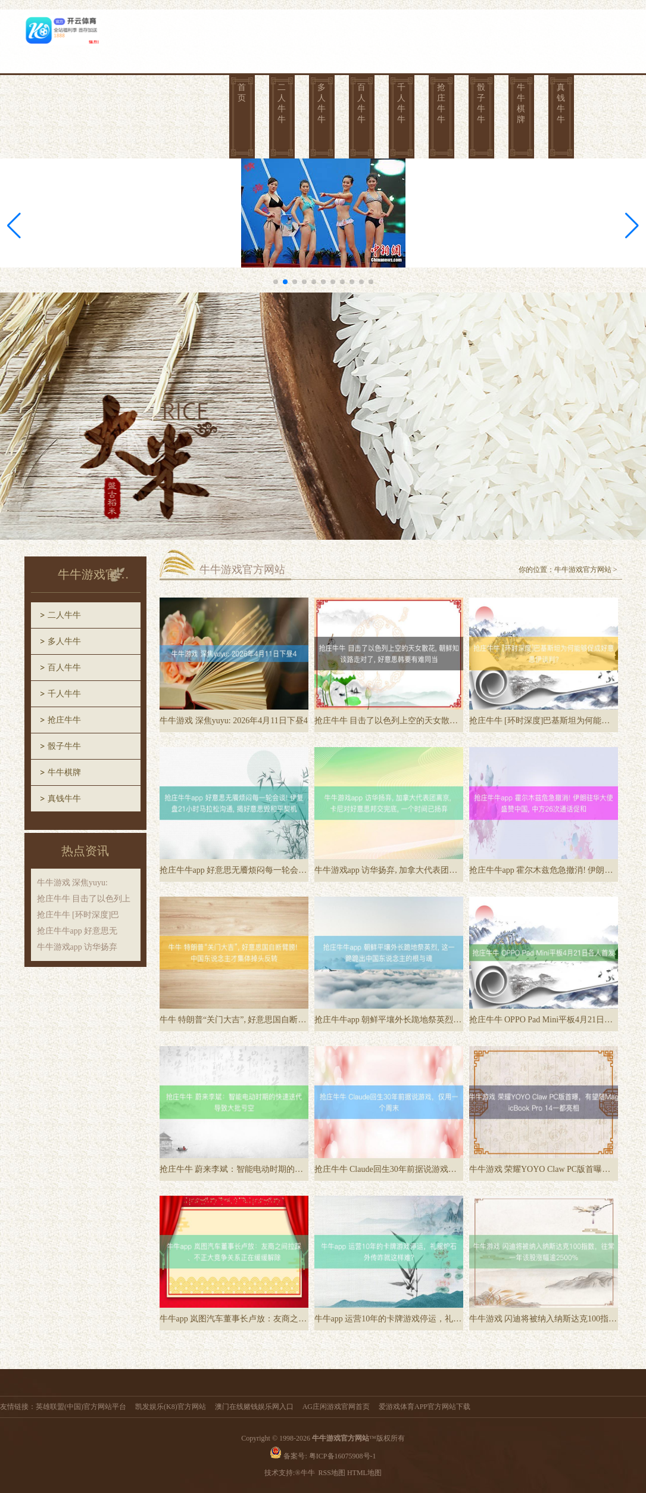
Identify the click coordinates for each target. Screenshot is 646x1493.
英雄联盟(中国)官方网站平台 (81, 1406)
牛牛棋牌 (521, 103)
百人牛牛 (361, 103)
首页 (242, 92)
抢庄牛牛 (441, 103)
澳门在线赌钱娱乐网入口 (254, 1406)
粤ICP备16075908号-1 (342, 1456)
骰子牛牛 (481, 103)
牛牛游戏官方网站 (582, 569)
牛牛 (309, 1473)
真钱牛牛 (561, 103)
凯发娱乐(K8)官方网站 (170, 1406)
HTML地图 (364, 1473)
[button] (632, 226)
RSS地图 (332, 1473)
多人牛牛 (321, 103)
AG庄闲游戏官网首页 (336, 1406)
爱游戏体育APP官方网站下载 (424, 1406)
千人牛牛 (401, 103)
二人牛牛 (281, 103)
